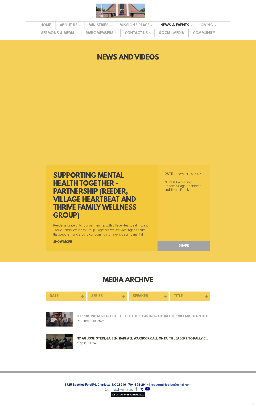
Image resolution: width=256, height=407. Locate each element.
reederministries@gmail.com (171, 384)
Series (170, 182)
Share (184, 246)
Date (169, 174)
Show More (62, 242)
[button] (128, 394)
